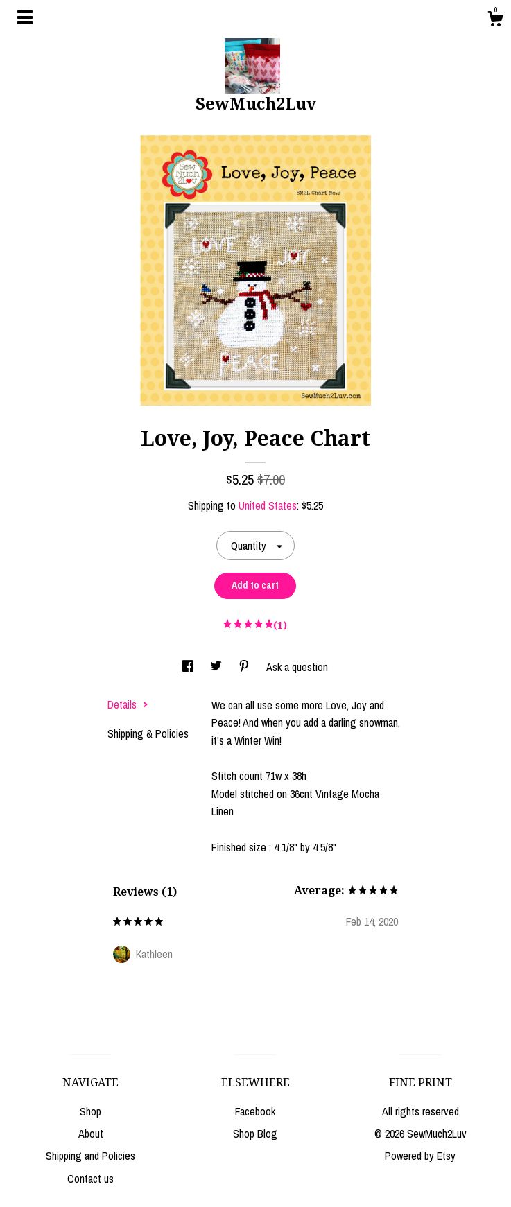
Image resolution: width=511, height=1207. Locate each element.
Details (127, 704)
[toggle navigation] (25, 17)
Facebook (255, 1111)
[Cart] (495, 20)
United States (268, 505)
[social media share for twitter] (217, 667)
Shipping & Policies (148, 733)
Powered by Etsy (420, 1155)
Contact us (90, 1178)
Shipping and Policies (90, 1155)
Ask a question (297, 667)
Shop (90, 1111)
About (90, 1133)
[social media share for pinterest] (245, 667)
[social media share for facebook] (189, 667)
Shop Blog (255, 1133)
